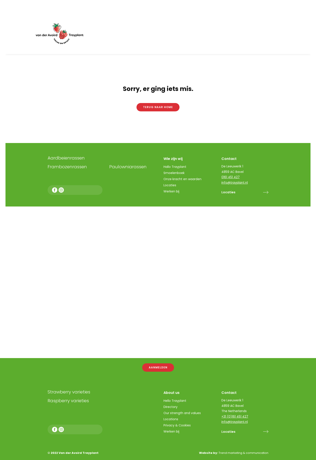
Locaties (228, 431)
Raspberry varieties (68, 401)
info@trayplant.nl (234, 422)
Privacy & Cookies (177, 425)
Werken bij (171, 431)
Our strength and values (182, 413)
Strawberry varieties (69, 392)
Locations (170, 419)
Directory (170, 407)
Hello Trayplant (174, 400)
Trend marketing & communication (243, 453)
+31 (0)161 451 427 (234, 416)
